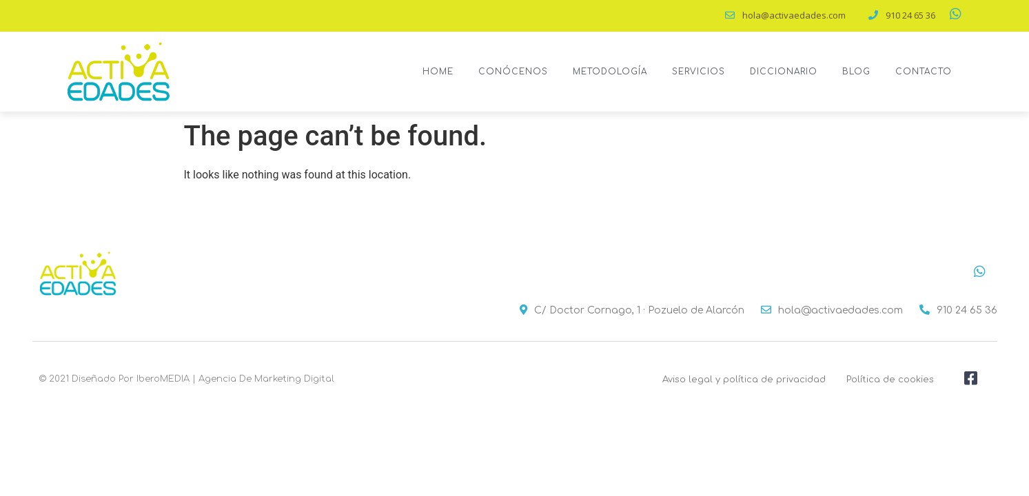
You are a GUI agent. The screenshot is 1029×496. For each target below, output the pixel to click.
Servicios (698, 71)
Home (438, 71)
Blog (856, 71)
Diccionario (783, 71)
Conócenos (513, 71)
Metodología (610, 71)
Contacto (923, 71)
